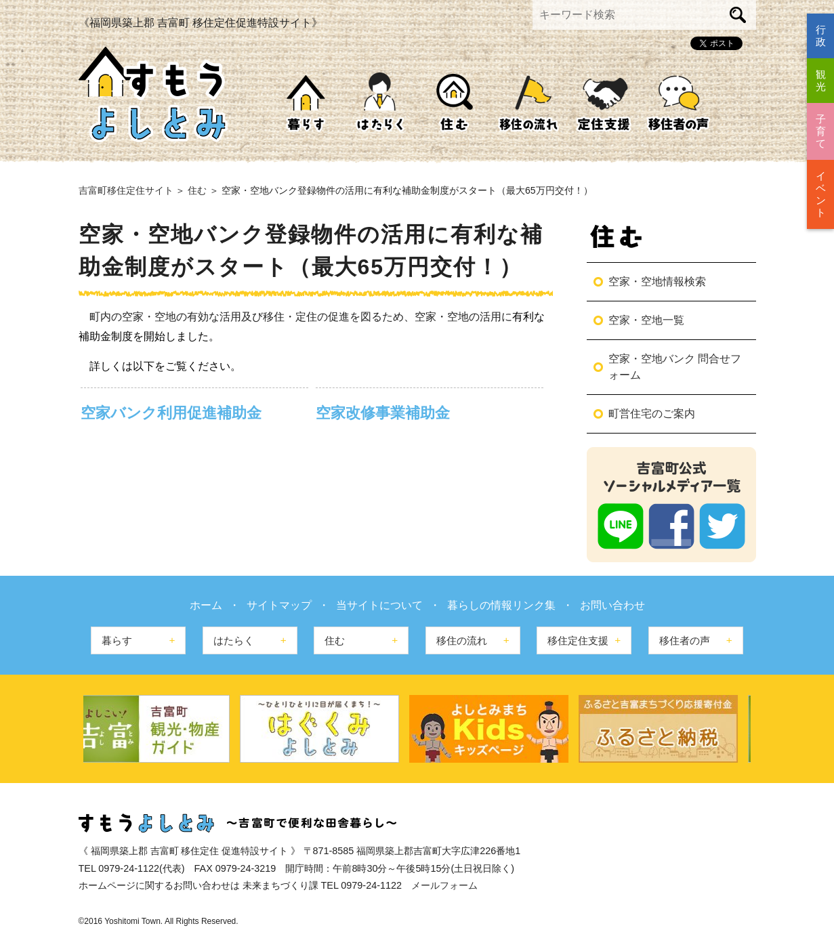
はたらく (380, 102)
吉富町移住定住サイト (126, 190)
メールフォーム (444, 885)
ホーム (206, 605)
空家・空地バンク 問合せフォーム (674, 367)
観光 (821, 80)
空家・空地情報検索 (657, 281)
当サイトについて (379, 605)
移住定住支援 (604, 102)
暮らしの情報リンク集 (501, 605)
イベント (821, 194)
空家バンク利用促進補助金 (171, 412)
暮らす (305, 102)
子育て (821, 131)
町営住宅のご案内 (651, 413)
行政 (821, 35)
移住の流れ (529, 102)
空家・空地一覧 (646, 320)
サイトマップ (279, 605)
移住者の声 (678, 102)
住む (454, 102)
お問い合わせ (612, 605)
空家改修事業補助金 (383, 412)
